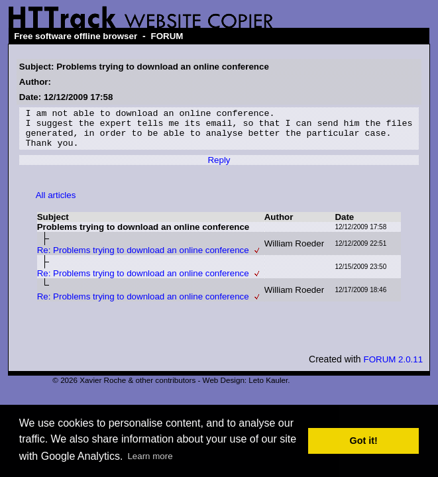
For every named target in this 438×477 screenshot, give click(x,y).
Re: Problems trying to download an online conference (143, 258)
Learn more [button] (149, 456)
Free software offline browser (75, 36)
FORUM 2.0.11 (393, 367)
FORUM (167, 36)
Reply (218, 168)
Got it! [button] (364, 440)
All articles (56, 203)
